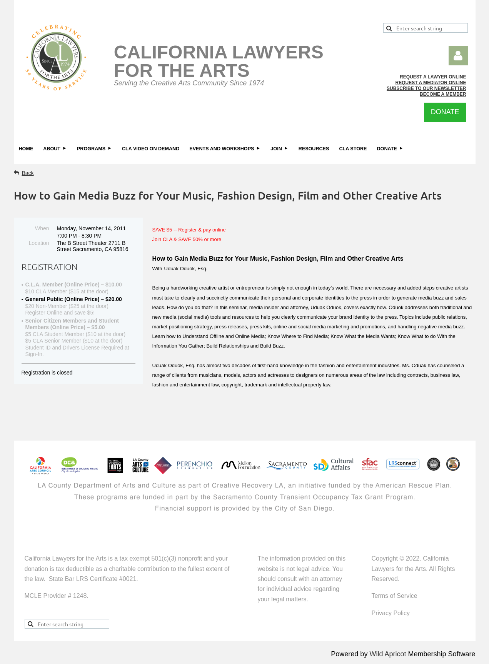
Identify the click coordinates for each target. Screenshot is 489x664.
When (42, 228)
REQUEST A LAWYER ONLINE (433, 77)
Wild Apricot (387, 654)
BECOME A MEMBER (443, 94)
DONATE (445, 112)
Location (39, 243)
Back (28, 173)
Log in (458, 55)
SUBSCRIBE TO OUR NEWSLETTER (426, 88)
